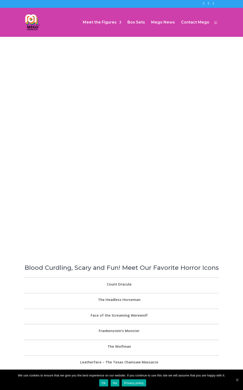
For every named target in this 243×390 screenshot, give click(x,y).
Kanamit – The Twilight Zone (119, 367)
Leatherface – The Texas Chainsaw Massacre (119, 351)
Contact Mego (195, 22)
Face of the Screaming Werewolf (119, 305)
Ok (104, 383)
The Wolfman (119, 336)
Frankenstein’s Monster (119, 320)
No (115, 383)
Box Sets (136, 22)
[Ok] (237, 379)
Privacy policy (134, 383)
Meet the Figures (100, 22)
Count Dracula (119, 273)
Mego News (163, 22)
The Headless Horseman (119, 289)
